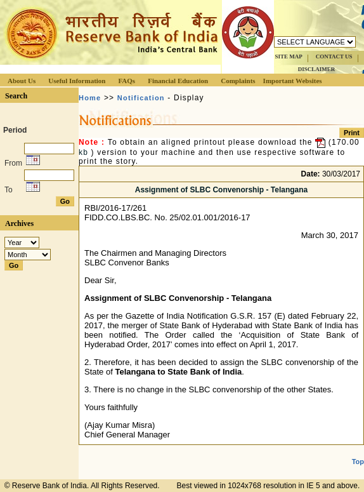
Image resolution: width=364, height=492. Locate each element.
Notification (141, 98)
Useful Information (76, 80)
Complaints (238, 80)
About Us (22, 80)
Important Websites (292, 80)
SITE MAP (288, 56)
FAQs (126, 80)
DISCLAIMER (316, 69)
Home (90, 98)
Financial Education (178, 80)
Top (358, 461)
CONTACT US (334, 56)
